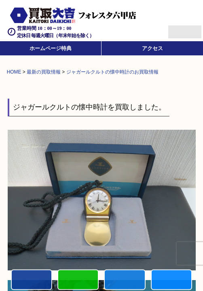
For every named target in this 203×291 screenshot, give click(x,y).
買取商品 (124, 280)
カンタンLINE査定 (78, 280)
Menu (175, 28)
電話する (31, 280)
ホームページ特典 (51, 48)
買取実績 (171, 280)
